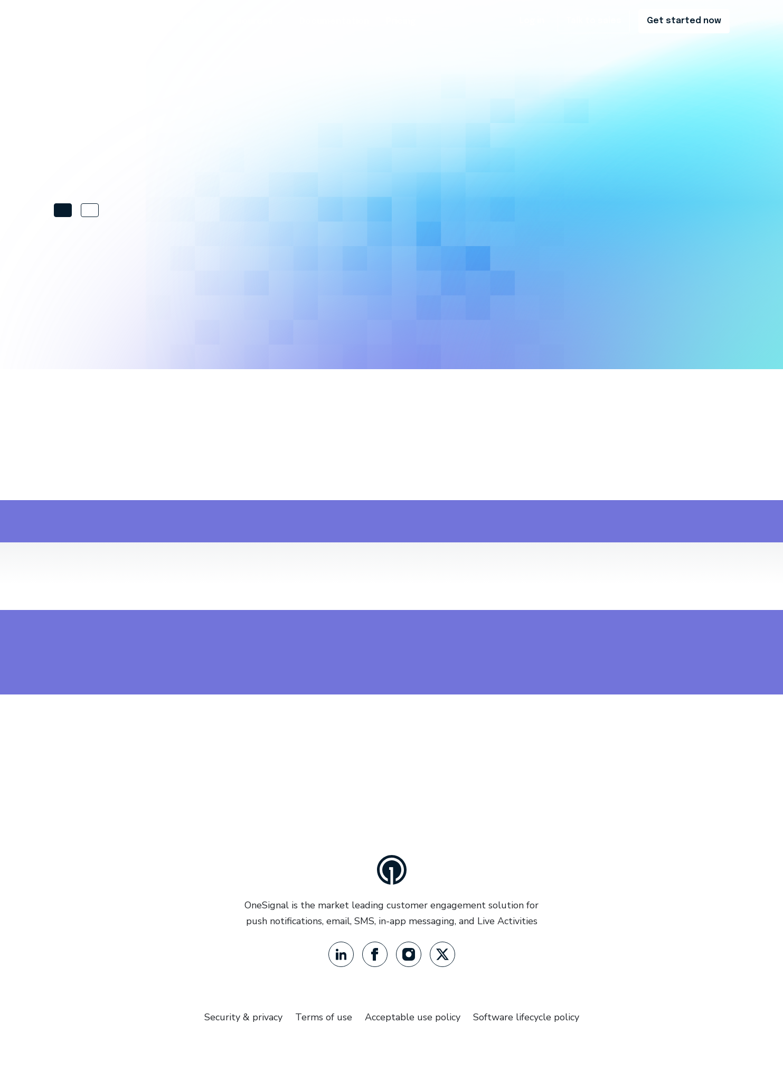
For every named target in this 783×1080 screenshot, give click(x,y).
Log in (531, 20)
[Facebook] (375, 954)
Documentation (334, 21)
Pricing (401, 21)
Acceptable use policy (412, 1017)
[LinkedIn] (341, 954)
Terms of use (323, 1017)
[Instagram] (408, 954)
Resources (254, 21)
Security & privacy (243, 1017)
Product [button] (186, 21)
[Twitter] (442, 954)
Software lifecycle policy (526, 1017)
